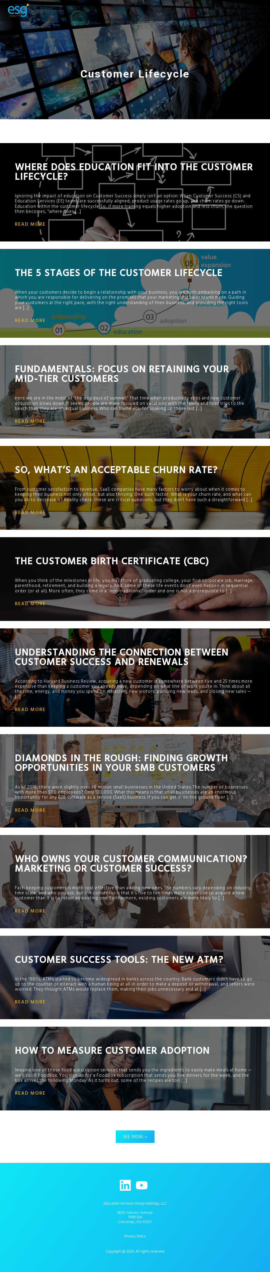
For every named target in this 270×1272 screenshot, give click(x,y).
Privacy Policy (135, 1236)
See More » (135, 1136)
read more (30, 224)
